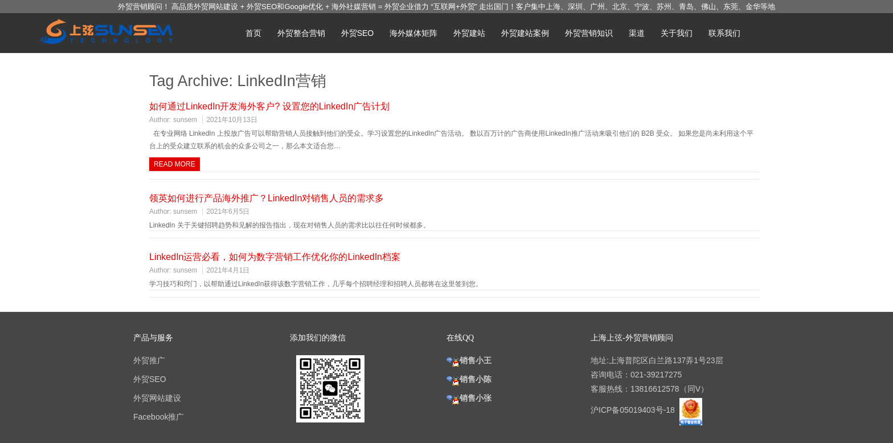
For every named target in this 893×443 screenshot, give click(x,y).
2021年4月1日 (227, 270)
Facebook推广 (158, 416)
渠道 (637, 33)
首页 (253, 33)
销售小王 (468, 360)
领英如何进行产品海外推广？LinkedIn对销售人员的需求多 (266, 198)
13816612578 (654, 388)
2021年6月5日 (227, 212)
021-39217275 (656, 374)
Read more (174, 164)
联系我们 (724, 33)
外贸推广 (149, 360)
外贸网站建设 (157, 398)
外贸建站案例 (525, 33)
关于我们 (677, 33)
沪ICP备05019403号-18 (634, 409)
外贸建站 (469, 33)
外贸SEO (357, 33)
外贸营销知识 (589, 33)
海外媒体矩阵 (413, 33)
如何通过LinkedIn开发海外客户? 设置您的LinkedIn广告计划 (269, 106)
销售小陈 (468, 379)
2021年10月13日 (231, 120)
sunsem (185, 120)
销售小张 (468, 398)
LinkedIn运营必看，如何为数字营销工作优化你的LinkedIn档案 (274, 257)
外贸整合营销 (301, 33)
